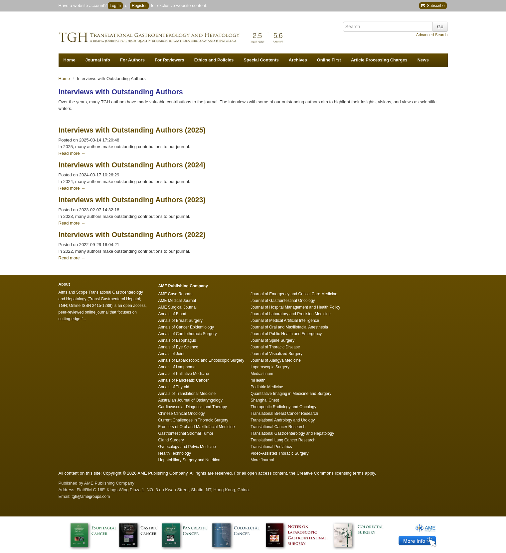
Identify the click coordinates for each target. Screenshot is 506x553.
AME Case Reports (175, 294)
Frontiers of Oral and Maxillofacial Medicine (196, 426)
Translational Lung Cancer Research (283, 440)
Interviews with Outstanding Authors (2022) (132, 235)
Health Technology (174, 453)
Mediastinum (262, 373)
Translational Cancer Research (278, 426)
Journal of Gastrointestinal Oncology (283, 300)
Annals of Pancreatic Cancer (183, 380)
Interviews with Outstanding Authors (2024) (132, 165)
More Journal (262, 460)
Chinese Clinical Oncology (181, 413)
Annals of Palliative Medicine (183, 373)
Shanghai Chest (265, 400)
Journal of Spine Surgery (272, 340)
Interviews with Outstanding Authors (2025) (132, 130)
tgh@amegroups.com (91, 496)
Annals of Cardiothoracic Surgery (187, 333)
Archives (298, 59)
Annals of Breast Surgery (180, 320)
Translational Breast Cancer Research (284, 413)
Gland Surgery (171, 440)
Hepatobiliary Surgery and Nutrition (189, 460)
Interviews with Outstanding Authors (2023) (132, 200)
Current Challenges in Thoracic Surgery (193, 420)
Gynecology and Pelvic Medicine (187, 446)
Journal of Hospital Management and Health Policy (295, 307)
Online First (329, 59)
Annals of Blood (172, 314)
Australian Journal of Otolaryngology (190, 400)
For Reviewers (169, 59)
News (423, 59)
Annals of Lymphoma (177, 367)
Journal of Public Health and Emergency (286, 333)
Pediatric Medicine (267, 387)
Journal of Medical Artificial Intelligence (285, 320)
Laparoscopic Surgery (270, 367)
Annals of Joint (171, 353)
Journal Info (97, 59)
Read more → (72, 153)
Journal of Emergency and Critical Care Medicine (294, 294)
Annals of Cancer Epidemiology (186, 327)
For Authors (132, 59)
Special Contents (261, 59)
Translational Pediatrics (271, 446)
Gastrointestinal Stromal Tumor (185, 433)
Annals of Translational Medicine (187, 393)
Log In (115, 5)
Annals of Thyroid (173, 387)
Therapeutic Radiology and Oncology (283, 407)
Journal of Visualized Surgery (276, 353)
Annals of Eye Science (178, 347)
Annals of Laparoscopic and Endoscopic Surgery (201, 360)
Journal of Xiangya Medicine (276, 360)
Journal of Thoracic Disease (275, 347)
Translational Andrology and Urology (283, 420)
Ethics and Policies (214, 59)
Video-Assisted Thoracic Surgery (279, 453)
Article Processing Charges (379, 59)
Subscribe (433, 5)
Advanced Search (432, 35)
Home (70, 59)
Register (139, 5)
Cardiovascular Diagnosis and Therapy (192, 407)
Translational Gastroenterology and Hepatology (292, 433)
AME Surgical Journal (177, 307)
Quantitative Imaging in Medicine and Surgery (291, 393)
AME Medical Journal (177, 300)
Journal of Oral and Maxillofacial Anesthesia (289, 327)
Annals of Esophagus (177, 340)
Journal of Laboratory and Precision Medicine (291, 314)
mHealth (258, 380)
